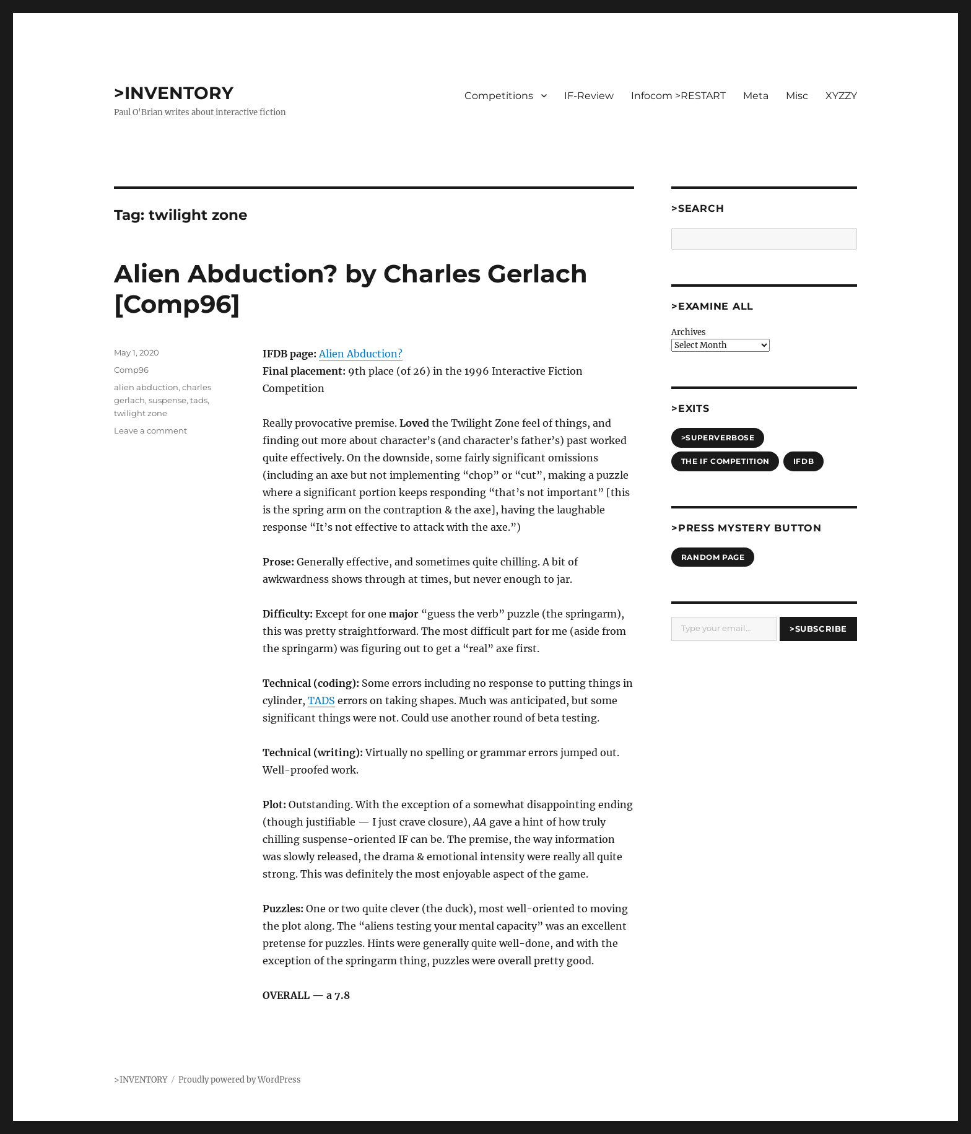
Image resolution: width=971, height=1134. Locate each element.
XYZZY (841, 96)
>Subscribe (818, 629)
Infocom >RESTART (678, 96)
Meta (756, 96)
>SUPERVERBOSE (718, 437)
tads (198, 400)
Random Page (713, 557)
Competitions (498, 96)
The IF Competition (725, 461)
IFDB (803, 461)
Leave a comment (150, 430)
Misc (797, 96)
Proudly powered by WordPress (239, 1080)
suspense (167, 400)
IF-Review (589, 96)
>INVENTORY (173, 92)
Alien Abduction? (361, 353)
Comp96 (131, 370)
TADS (321, 700)
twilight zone (140, 413)
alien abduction (146, 387)
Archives (688, 332)
